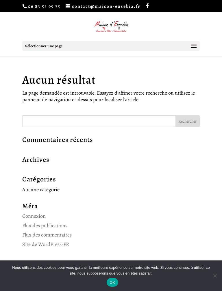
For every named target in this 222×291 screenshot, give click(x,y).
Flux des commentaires (47, 234)
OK (112, 282)
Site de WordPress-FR (45, 244)
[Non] (215, 276)
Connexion (34, 216)
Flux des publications (44, 225)
